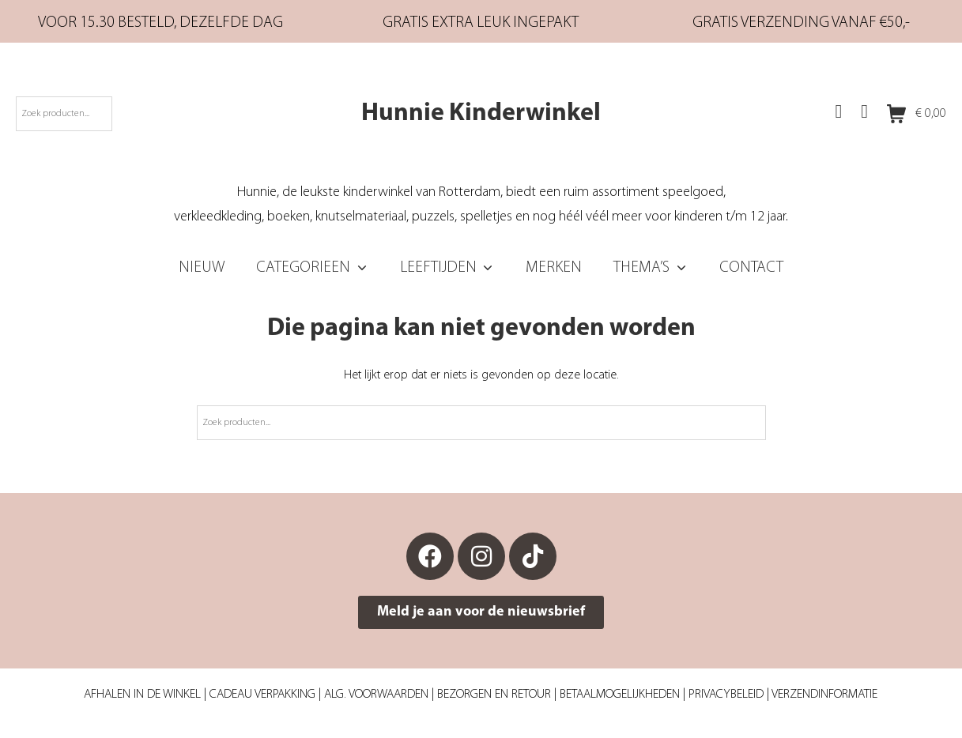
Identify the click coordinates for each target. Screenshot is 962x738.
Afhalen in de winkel (142, 694)
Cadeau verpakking (262, 694)
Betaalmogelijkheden (620, 694)
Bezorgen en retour (494, 694)
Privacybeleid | (729, 694)
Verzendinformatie (824, 694)
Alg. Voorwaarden (376, 694)
